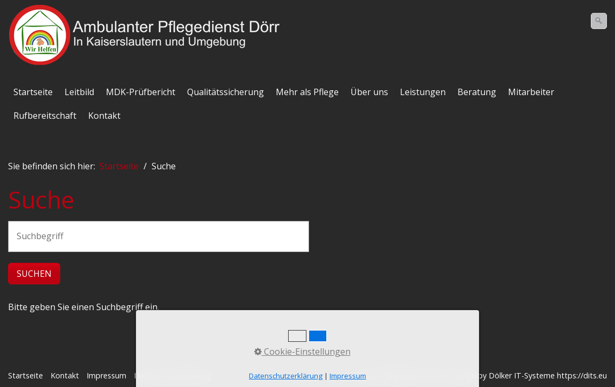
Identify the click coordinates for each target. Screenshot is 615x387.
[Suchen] (598, 20)
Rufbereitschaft (44, 115)
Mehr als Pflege (307, 92)
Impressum (106, 375)
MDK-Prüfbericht (140, 92)
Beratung (476, 92)
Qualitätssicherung (225, 92)
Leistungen (423, 92)
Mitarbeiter (531, 92)
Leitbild (79, 92)
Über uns (369, 92)
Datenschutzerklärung (173, 375)
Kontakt (104, 115)
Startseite (33, 92)
